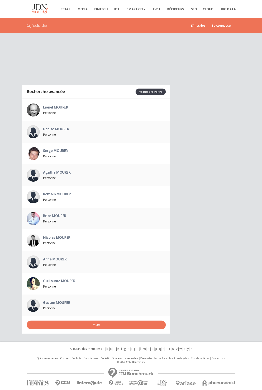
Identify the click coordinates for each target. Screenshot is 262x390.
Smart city (136, 9)
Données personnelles (125, 358)
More (96, 325)
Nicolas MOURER (56, 237)
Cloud (208, 9)
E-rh (156, 9)
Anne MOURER (54, 259)
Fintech (101, 9)
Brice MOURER (54, 215)
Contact (64, 358)
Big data (228, 9)
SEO (194, 9)
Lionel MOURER (55, 107)
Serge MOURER (55, 150)
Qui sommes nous (47, 358)
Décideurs (175, 9)
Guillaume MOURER (59, 280)
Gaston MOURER (56, 302)
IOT (116, 9)
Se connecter (222, 25)
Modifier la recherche (151, 91)
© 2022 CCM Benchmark (131, 362)
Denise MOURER (56, 129)
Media (83, 9)
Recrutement (91, 358)
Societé (105, 358)
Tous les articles (200, 358)
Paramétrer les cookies (153, 358)
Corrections (218, 358)
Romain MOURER (57, 194)
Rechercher (40, 25)
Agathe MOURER (57, 172)
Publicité (76, 358)
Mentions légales (178, 358)
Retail (66, 9)
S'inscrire (198, 25)
